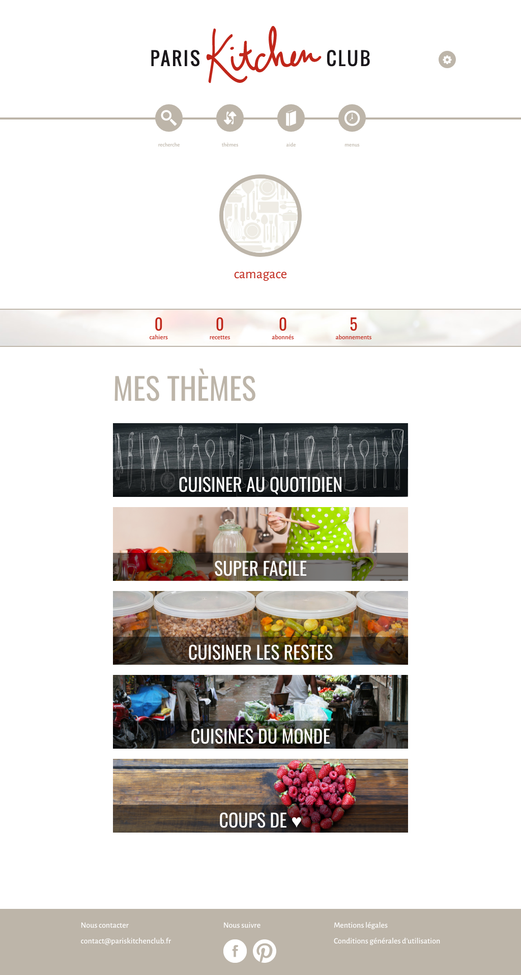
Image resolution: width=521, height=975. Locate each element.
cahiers (159, 328)
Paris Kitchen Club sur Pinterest (264, 951)
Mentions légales (361, 926)
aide (291, 145)
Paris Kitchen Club (260, 54)
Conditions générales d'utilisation (387, 941)
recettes (220, 328)
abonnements (353, 328)
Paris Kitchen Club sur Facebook (235, 951)
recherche (169, 145)
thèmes (230, 145)
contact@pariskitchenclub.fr (126, 941)
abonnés (283, 328)
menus (351, 145)
